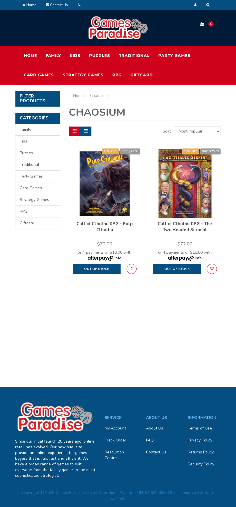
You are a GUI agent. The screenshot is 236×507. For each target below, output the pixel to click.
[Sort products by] (197, 131)
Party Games (174, 55)
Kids (75, 55)
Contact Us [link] (156, 452)
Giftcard (141, 75)
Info (118, 258)
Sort (166, 131)
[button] (132, 269)
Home (29, 5)
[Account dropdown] (195, 5)
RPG (117, 75)
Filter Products (32, 99)
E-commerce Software (193, 492)
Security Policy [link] (201, 464)
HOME (30, 55)
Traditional (134, 55)
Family (53, 55)
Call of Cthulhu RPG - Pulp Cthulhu (105, 227)
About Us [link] (154, 428)
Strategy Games (83, 75)
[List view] (85, 131)
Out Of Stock (96, 268)
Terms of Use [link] (200, 428)
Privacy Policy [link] (200, 440)
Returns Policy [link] (201, 452)
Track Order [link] (115, 440)
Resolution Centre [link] (114, 455)
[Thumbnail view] (74, 131)
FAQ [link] (150, 440)
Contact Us (57, 5)
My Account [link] (115, 428)
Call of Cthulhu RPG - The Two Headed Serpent (185, 227)
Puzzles (99, 55)
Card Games (39, 75)
